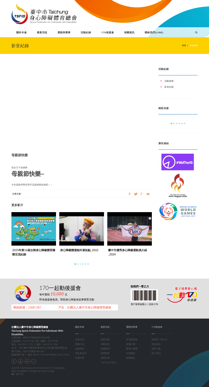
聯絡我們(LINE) (154, 32)
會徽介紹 (79, 344)
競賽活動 (105, 339)
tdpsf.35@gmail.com (33, 351)
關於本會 (21, 32)
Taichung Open (109, 362)
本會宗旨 (79, 339)
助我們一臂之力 (160, 339)
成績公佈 (105, 357)
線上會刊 (156, 353)
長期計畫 (130, 344)
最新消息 (42, 32)
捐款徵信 (156, 344)
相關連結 (130, 357)
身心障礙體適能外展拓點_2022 (79, 250)
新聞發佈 (105, 353)
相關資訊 (129, 32)
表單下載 (156, 348)
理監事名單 (81, 353)
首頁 (184, 45)
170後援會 (107, 32)
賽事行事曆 (131, 348)
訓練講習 (105, 348)
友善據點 (130, 353)
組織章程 (79, 348)
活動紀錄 (86, 32)
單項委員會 (131, 339)
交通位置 (79, 357)
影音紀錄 (193, 45)
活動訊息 (105, 344)
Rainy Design (47, 370)
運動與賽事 (64, 32)
